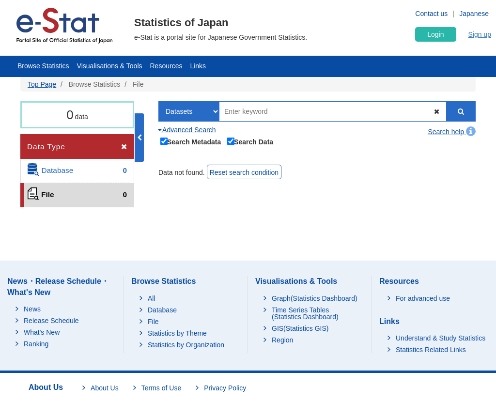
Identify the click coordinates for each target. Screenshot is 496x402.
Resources (166, 66)
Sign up (479, 34)
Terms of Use (161, 388)
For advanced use (423, 298)
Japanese (474, 13)
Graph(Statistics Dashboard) (314, 298)
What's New (42, 332)
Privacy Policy (225, 388)
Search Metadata (191, 141)
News (32, 309)
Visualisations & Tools (109, 66)
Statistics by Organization (186, 344)
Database (162, 310)
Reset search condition (244, 172)
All (151, 298)
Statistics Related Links (431, 349)
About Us (105, 388)
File (153, 321)
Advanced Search (187, 129)
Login (435, 34)
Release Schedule (51, 320)
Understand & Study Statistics (440, 338)
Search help (452, 132)
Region (282, 340)
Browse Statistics (43, 66)
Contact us (431, 13)
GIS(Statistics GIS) (300, 328)
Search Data (250, 141)
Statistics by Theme (177, 333)
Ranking (36, 343)
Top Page (42, 84)
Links (198, 66)
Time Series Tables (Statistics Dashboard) (305, 313)
